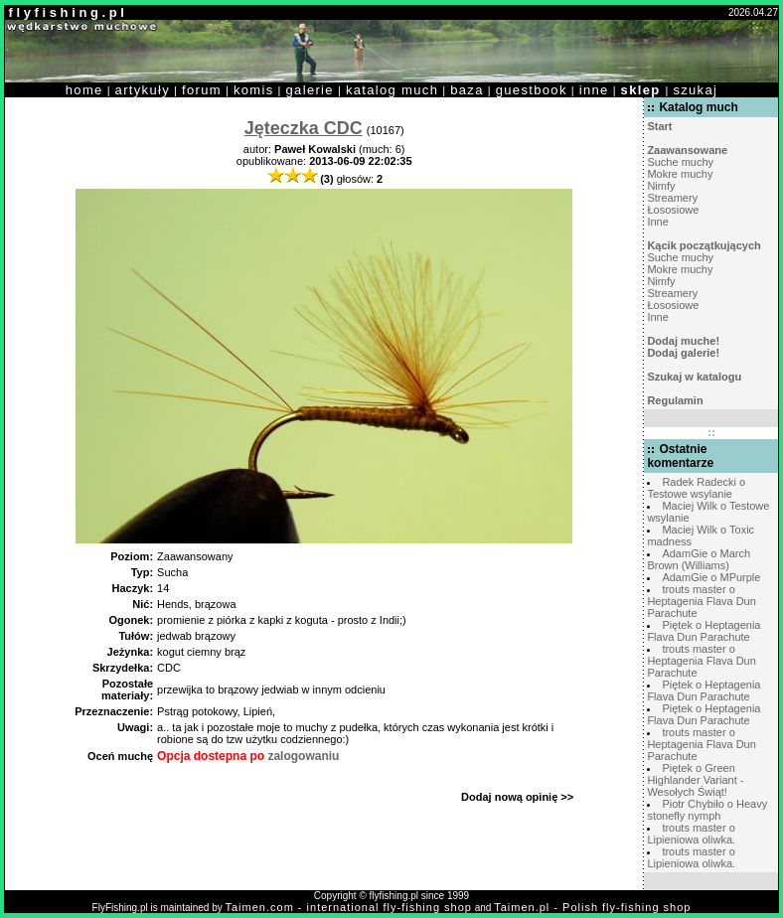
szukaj (695, 89)
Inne (657, 222)
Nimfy (661, 186)
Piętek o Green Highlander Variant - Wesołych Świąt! (695, 780)
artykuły (142, 89)
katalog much (392, 89)
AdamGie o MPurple (711, 577)
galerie (310, 89)
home (84, 89)
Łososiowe (673, 210)
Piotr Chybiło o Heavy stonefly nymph (707, 810)
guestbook (531, 89)
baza (467, 89)
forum (202, 89)
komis (254, 89)
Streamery (672, 198)
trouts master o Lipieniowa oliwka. (691, 833)
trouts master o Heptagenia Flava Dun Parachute (701, 601)
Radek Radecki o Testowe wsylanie (696, 488)
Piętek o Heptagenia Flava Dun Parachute (703, 631)
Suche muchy (680, 162)
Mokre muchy (679, 174)
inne (594, 89)
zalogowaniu (303, 756)
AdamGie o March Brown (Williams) (698, 559)
